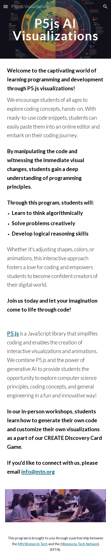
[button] (5, 6)
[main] (55, 29)
